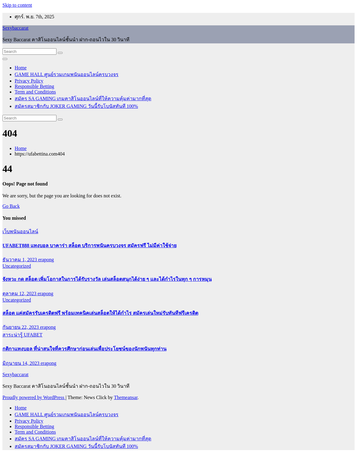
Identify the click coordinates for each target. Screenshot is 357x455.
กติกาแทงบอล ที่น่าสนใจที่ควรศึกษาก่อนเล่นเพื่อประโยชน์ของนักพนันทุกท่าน (84, 348)
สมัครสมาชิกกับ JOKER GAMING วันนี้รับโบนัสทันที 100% (76, 106)
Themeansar (125, 397)
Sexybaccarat (15, 28)
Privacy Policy (29, 80)
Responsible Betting (34, 86)
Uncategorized (16, 266)
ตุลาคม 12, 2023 (20, 293)
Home (21, 67)
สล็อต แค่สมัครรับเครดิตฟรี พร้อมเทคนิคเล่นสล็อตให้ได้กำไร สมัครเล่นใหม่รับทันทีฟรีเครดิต (100, 313)
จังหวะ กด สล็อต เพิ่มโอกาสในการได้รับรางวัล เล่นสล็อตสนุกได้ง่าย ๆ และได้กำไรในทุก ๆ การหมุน (107, 279)
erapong (46, 259)
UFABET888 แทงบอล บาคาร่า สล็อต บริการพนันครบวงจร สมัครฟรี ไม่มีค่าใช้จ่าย (89, 245)
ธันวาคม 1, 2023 (20, 259)
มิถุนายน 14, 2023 (21, 363)
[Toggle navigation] (4, 59)
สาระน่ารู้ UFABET (22, 334)
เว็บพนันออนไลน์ (20, 231)
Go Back (11, 206)
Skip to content (17, 5)
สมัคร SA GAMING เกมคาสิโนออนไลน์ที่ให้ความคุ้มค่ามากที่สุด (83, 98)
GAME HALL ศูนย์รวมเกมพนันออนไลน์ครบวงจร (66, 74)
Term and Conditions (35, 91)
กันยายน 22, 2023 (21, 327)
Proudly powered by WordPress (33, 397)
